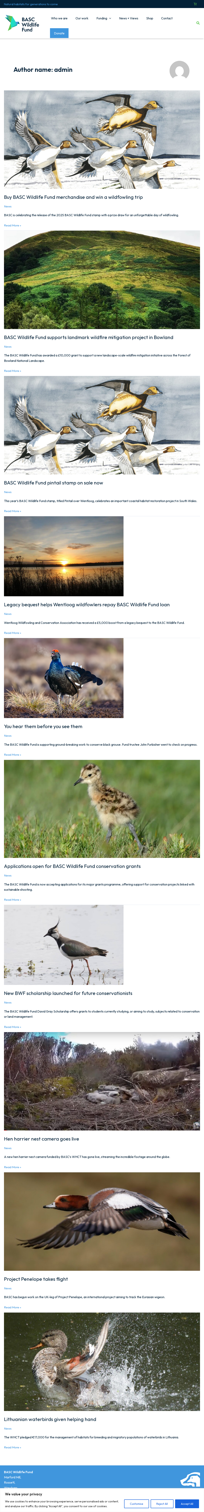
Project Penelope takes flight (36, 1273)
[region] (102, 1500)
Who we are (60, 20)
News (8, 201)
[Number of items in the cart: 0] (195, 3)
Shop (144, 20)
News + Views (124, 20)
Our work (81, 20)
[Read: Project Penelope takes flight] (102, 1216)
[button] (107, 20)
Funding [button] (101, 20)
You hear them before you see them (44, 720)
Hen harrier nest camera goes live (42, 1133)
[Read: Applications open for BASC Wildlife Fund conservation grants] (102, 803)
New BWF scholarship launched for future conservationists (70, 987)
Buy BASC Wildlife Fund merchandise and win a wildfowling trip (75, 191)
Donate (182, 20)
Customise (136, 1504)
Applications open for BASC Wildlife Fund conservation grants (74, 860)
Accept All (187, 1504)
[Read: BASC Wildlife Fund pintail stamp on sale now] (102, 419)
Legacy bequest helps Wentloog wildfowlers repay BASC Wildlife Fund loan (89, 598)
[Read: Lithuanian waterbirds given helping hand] (102, 1356)
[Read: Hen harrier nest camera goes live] (102, 1075)
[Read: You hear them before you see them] (64, 672)
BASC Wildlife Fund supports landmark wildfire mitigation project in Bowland (91, 331)
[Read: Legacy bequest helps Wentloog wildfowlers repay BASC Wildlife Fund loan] (64, 550)
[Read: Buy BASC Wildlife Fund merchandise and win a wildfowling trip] (102, 134)
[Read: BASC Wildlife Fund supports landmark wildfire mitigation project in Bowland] (102, 274)
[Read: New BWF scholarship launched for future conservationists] (64, 939)
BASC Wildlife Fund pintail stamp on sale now (55, 477)
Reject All (162, 1504)
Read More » (12, 219)
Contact (159, 20)
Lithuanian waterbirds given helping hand (50, 1413)
